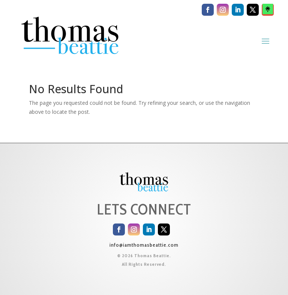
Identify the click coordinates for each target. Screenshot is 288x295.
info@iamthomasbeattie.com (144, 244)
